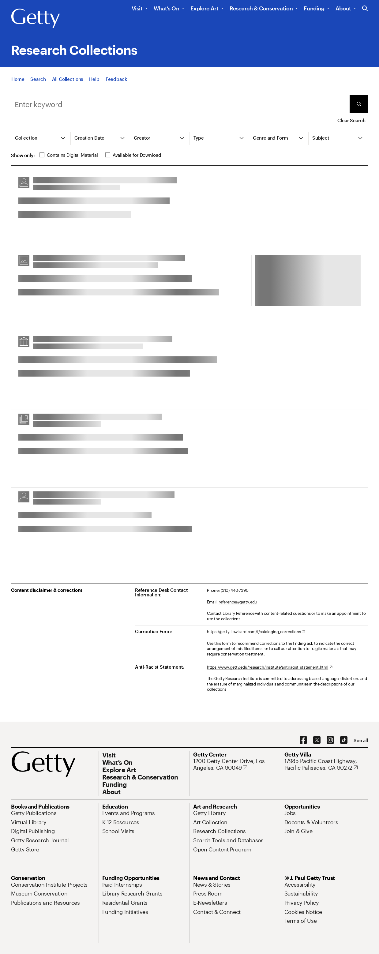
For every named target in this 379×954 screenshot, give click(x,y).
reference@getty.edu (238, 601)
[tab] (41, 138)
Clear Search (351, 120)
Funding (314, 8)
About (343, 8)
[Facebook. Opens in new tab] (303, 740)
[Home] (17, 79)
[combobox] (180, 104)
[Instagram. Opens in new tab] (330, 740)
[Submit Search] (359, 104)
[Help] (94, 79)
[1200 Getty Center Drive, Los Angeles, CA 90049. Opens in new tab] (235, 764)
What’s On (166, 8)
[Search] (38, 79)
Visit (137, 8)
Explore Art (204, 8)
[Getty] (35, 19)
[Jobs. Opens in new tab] (290, 812)
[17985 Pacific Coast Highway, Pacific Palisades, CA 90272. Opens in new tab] (326, 764)
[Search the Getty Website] (365, 9)
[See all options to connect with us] (361, 740)
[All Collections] (67, 79)
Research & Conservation (261, 8)
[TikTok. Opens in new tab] (343, 740)
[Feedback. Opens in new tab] (116, 79)
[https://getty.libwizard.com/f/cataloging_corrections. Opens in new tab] (256, 632)
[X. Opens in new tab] (317, 740)
